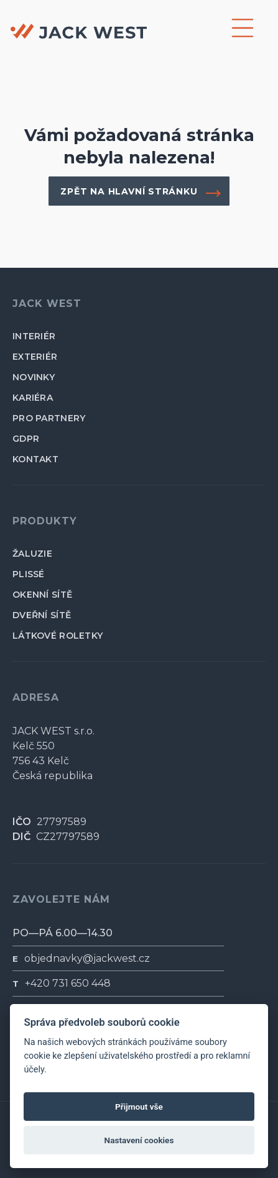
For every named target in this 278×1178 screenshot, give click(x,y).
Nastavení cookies (139, 1140)
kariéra (32, 397)
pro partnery (48, 418)
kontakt (35, 459)
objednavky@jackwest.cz (87, 958)
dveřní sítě (41, 615)
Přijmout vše (139, 1107)
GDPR (25, 438)
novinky (33, 377)
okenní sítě (42, 594)
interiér (33, 336)
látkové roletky (57, 635)
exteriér (34, 356)
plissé (28, 574)
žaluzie (32, 553)
